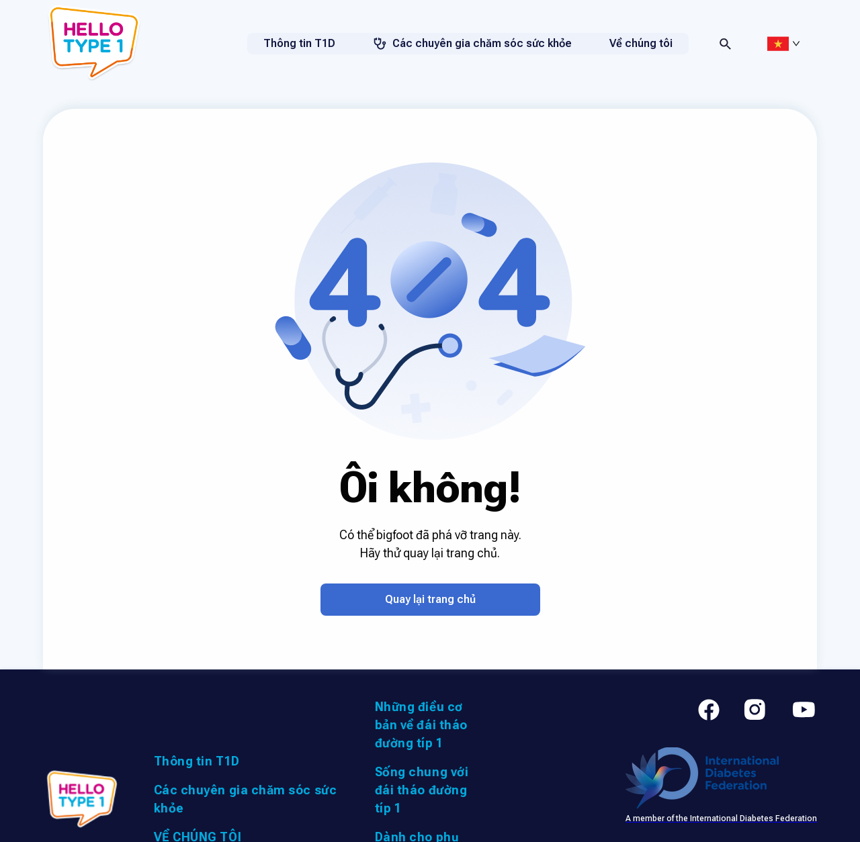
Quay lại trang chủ (430, 599)
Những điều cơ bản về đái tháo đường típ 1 (421, 725)
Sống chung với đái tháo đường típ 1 (422, 790)
